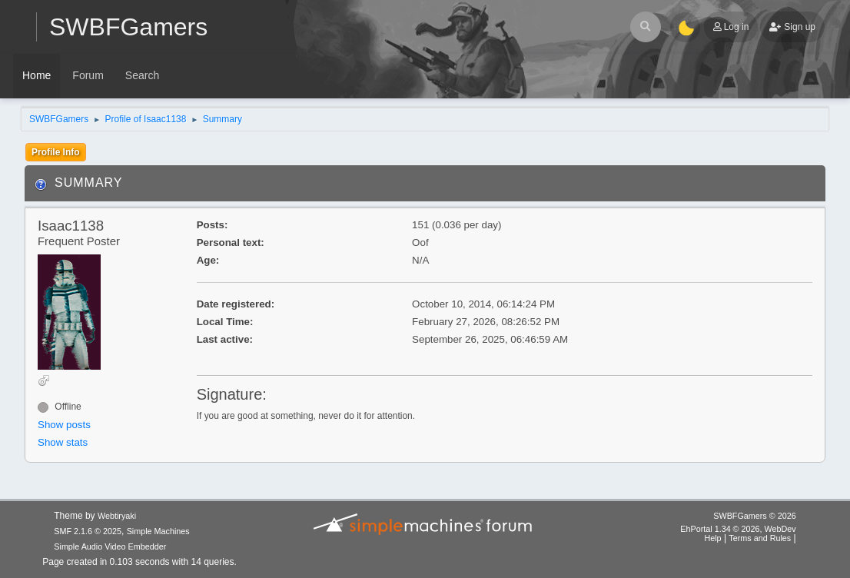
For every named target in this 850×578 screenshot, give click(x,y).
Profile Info (56, 152)
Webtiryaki (117, 515)
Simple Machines (158, 531)
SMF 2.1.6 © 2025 (87, 531)
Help (712, 538)
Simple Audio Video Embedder (110, 546)
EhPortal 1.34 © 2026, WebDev (737, 528)
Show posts (64, 424)
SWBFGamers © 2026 (754, 515)
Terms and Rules (760, 538)
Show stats (63, 442)
